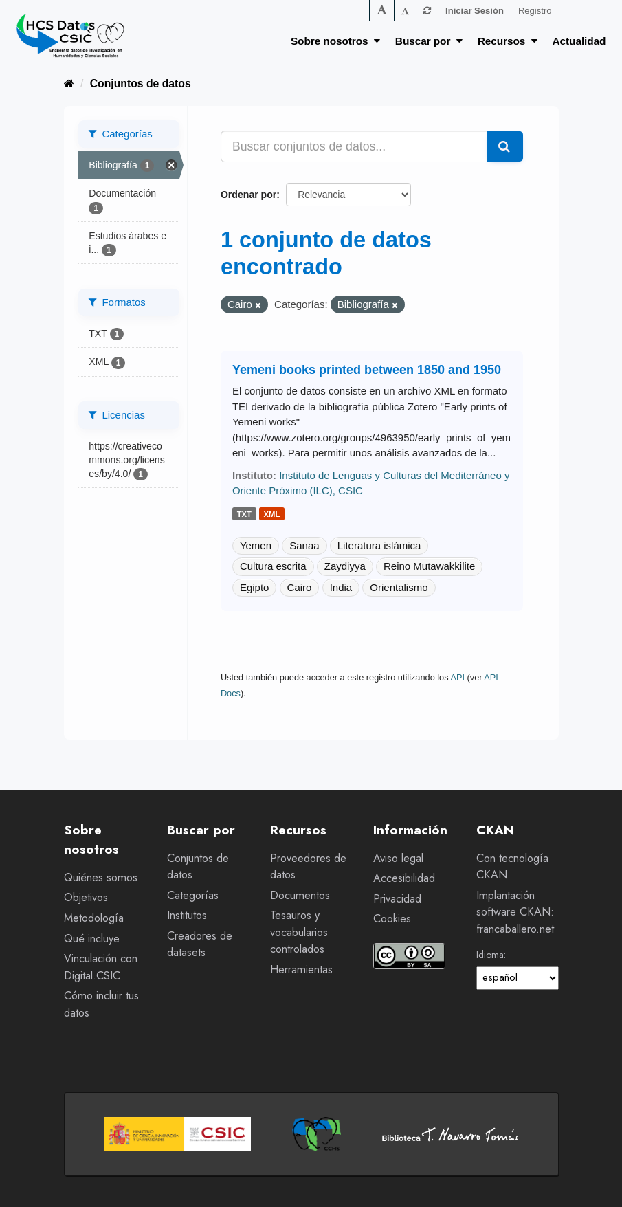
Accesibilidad (404, 878)
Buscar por (429, 41)
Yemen (255, 545)
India (341, 587)
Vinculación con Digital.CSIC (100, 967)
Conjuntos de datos (140, 83)
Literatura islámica (379, 545)
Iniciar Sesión (474, 10)
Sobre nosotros (335, 41)
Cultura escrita (273, 566)
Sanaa (304, 545)
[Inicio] (69, 83)
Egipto (254, 587)
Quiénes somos (100, 877)
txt (244, 514)
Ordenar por (248, 194)
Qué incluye (92, 938)
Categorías (193, 895)
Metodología (94, 918)
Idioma (490, 955)
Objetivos (86, 897)
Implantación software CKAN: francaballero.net (515, 912)
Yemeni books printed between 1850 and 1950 (366, 370)
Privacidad (397, 899)
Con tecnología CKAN (512, 866)
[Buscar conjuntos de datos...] (354, 146)
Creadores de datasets (199, 944)
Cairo (299, 587)
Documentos (300, 895)
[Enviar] (505, 146)
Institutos (187, 915)
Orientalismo (398, 587)
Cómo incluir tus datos (101, 1004)
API (457, 677)
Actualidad (579, 41)
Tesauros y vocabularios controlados (299, 932)
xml (272, 514)
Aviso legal (398, 858)
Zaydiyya (345, 566)
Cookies (392, 919)
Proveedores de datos (308, 866)
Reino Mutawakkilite (429, 566)
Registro (535, 10)
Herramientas (301, 969)
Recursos (507, 41)
